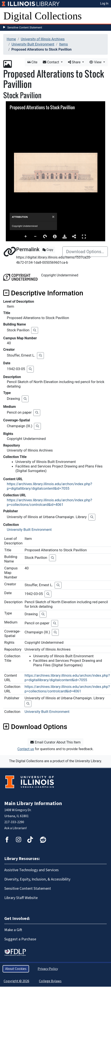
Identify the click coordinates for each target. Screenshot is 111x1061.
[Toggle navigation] (105, 16)
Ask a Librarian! (15, 828)
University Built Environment (33, 44)
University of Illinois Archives (43, 39)
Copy (48, 249)
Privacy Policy (48, 968)
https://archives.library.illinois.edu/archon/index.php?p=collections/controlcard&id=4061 (49, 502)
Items (63, 44)
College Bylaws (50, 981)
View (95, 62)
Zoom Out (35, 236)
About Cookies (15, 968)
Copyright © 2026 (16, 981)
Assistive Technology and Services (31, 870)
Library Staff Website (21, 898)
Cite (32, 62)
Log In (104, 3)
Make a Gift (13, 930)
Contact (51, 62)
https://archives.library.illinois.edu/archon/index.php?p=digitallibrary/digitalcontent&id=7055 (49, 486)
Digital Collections (42, 16)
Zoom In (26, 236)
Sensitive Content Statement (24, 27)
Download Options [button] (35, 727)
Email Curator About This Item (55, 742)
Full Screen (84, 236)
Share (75, 62)
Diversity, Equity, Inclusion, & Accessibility (37, 879)
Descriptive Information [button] (43, 293)
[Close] (53, 217)
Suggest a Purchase (20, 939)
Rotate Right (45, 236)
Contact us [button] (25, 749)
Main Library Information (33, 803)
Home (11, 39)
